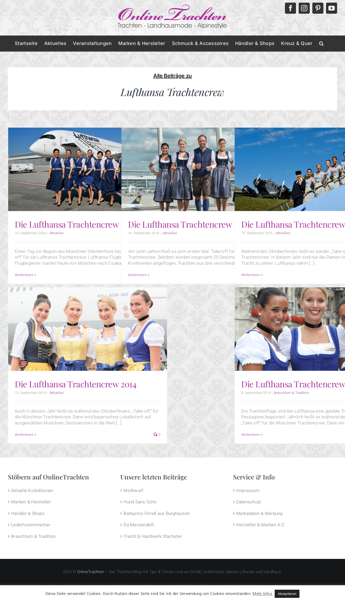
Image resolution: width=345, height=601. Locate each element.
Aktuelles (57, 233)
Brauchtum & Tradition (291, 393)
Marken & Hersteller (31, 501)
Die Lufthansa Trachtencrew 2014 (75, 383)
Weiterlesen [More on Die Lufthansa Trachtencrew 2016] (137, 275)
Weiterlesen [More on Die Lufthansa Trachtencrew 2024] (24, 275)
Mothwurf (133, 490)
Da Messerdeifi (139, 524)
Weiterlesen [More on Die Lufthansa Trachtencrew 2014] (24, 435)
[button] (321, 43)
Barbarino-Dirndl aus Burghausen (157, 513)
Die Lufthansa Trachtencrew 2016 (189, 224)
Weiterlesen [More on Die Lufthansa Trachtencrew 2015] (250, 275)
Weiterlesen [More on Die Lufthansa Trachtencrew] (250, 435)
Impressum (247, 490)
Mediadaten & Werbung (259, 513)
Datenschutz (248, 501)
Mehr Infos (262, 593)
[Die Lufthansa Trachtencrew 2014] (87, 329)
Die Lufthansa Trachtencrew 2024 (76, 224)
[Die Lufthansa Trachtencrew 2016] (200, 169)
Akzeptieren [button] (287, 594)
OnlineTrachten (90, 571)
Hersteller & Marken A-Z (260, 524)
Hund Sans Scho (140, 501)
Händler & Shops (28, 513)
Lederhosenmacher (30, 524)
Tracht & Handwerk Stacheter (153, 536)
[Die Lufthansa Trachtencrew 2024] (87, 169)
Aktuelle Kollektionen (32, 490)
